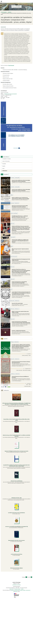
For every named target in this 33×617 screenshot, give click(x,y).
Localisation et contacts (16, 586)
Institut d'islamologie (4, 12)
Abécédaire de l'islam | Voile (17, 501)
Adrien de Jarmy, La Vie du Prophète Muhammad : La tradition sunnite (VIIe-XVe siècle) (16, 439)
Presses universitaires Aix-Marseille (10, 93)
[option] (16, 181)
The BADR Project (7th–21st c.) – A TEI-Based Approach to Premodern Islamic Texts (20, 217)
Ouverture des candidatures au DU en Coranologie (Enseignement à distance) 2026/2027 (21, 181)
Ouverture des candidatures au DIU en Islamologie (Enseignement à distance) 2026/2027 (21, 190)
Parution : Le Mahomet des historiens (18, 333)
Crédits (22, 590)
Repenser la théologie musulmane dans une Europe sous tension (16, 454)
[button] (26, 579)
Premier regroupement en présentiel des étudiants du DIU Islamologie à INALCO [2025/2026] (21, 325)
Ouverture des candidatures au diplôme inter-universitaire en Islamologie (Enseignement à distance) (20, 242)
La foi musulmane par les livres (16, 557)
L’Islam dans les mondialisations (16, 484)
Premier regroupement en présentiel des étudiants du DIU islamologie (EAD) (19, 284)
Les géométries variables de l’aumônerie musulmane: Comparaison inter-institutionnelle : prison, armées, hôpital (16, 469)
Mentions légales (17, 590)
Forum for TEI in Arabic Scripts (17, 305)
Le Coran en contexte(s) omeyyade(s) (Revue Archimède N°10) (16, 530)
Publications (9, 12)
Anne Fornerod (11, 65)
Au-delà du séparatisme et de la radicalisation (16, 516)
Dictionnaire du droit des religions (16, 570)
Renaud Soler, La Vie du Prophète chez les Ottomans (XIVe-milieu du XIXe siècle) (16, 423)
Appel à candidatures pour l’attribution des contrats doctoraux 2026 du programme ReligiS (20, 199)
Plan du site (12, 590)
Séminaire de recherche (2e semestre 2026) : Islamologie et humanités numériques (20, 207)
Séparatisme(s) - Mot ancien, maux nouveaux (16, 543)
